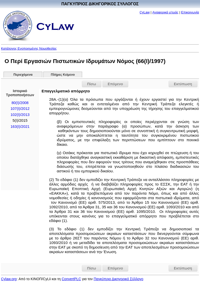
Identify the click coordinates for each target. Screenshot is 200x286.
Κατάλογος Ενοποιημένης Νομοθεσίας (29, 48)
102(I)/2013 (19, 115)
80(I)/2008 (19, 103)
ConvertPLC (71, 279)
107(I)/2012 (19, 109)
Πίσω (91, 84)
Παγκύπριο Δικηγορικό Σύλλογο (118, 279)
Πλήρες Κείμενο (63, 74)
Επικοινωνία (190, 12)
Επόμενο (115, 84)
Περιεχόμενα (22, 74)
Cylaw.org (8, 279)
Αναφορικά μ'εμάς (165, 12)
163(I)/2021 (19, 127)
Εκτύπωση (183, 84)
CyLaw (145, 12)
